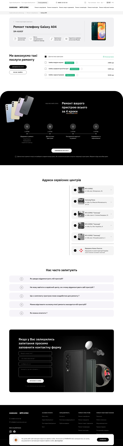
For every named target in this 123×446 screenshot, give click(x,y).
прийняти (103, 439)
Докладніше (59, 441)
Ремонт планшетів (52, 7)
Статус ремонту (42, 2)
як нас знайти (17, 72)
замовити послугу (18, 67)
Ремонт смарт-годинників (66, 7)
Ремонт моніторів (93, 7)
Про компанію (92, 2)
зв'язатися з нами (35, 381)
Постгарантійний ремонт (28, 2)
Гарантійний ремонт (14, 2)
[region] (79, 66)
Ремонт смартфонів (40, 7)
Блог (98, 2)
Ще (102, 2)
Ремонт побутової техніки (106, 7)
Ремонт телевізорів (80, 7)
